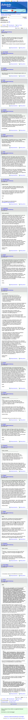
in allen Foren (16, 26)
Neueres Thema (5, 701)
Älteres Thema (13, 701)
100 (12, 26)
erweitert (25, 18)
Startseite (2, 14)
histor (4, 134)
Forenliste (4, 25)
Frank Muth (5, 564)
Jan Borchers (6, 179)
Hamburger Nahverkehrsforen (10, 14)
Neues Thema (19, 25)
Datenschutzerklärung (13, 716)
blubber (5, 68)
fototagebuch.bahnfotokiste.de (8, 202)
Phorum (8, 718)
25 (9, 26)
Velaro (4, 511)
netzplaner (5, 208)
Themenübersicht (11, 25)
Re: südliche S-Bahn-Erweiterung (7, 53)
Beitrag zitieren (22, 47)
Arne (4, 80)
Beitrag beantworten (14, 47)
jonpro (4, 254)
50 (10, 26)
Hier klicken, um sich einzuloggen (8, 712)
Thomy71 (5, 445)
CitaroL (4, 392)
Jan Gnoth (5, 52)
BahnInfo (23, 718)
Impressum (6, 716)
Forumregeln (21, 716)
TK (9, 22)
